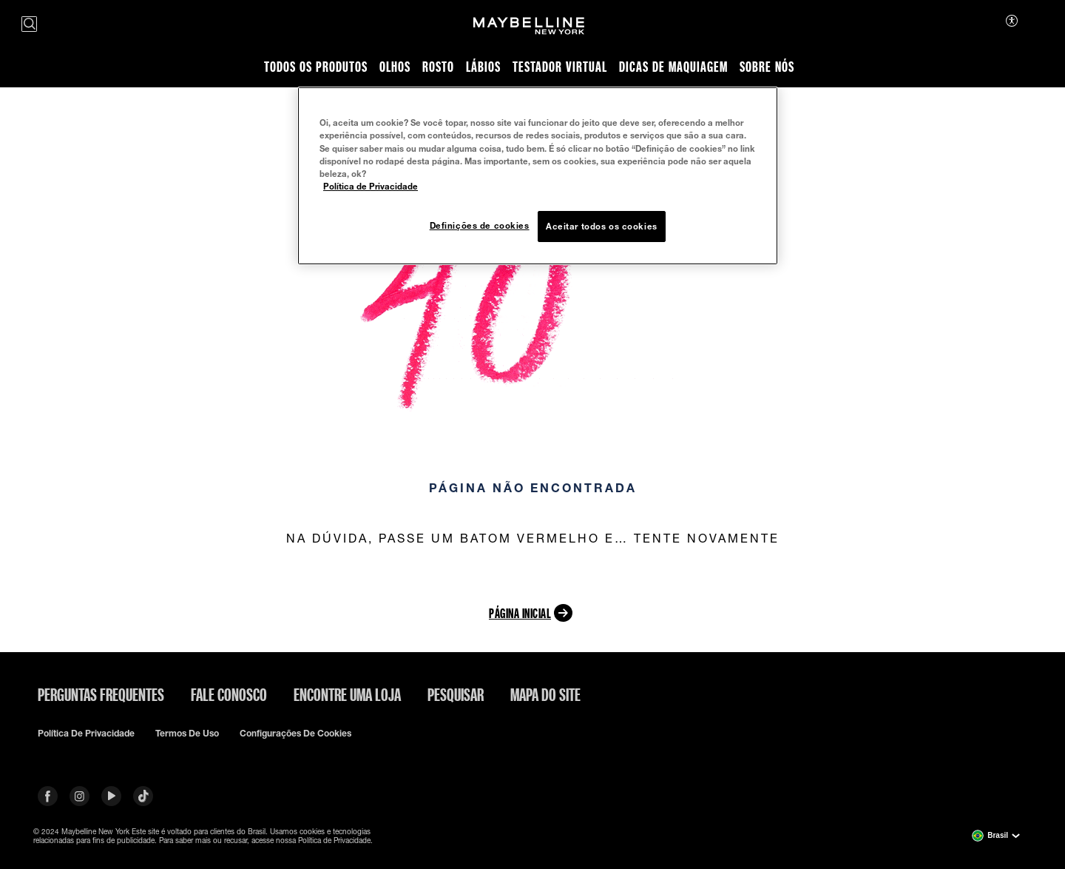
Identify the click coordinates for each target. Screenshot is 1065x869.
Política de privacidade (86, 733)
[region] (537, 175)
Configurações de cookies (295, 733)
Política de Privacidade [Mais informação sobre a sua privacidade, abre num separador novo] (370, 186)
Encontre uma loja (347, 694)
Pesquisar (455, 694)
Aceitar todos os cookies (601, 226)
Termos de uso (187, 733)
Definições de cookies (480, 225)
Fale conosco (229, 694)
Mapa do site (545, 694)
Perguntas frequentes (101, 694)
